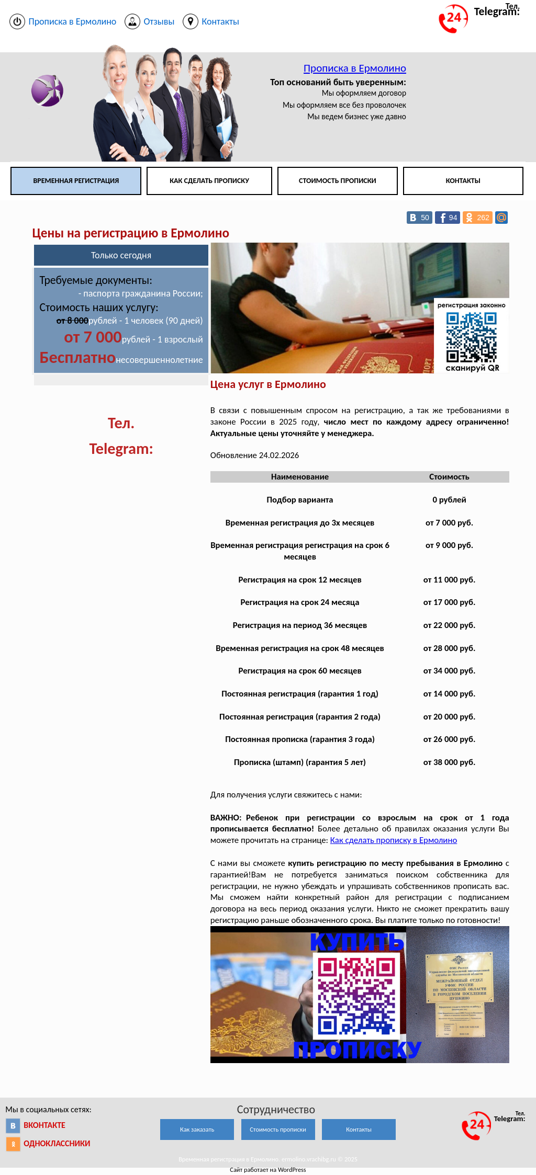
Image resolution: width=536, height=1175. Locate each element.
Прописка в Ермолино (355, 68)
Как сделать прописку (209, 180)
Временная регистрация (76, 180)
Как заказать (197, 1129)
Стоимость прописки (337, 180)
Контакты (463, 180)
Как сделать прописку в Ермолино (393, 840)
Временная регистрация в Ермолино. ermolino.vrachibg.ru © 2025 (268, 1159)
